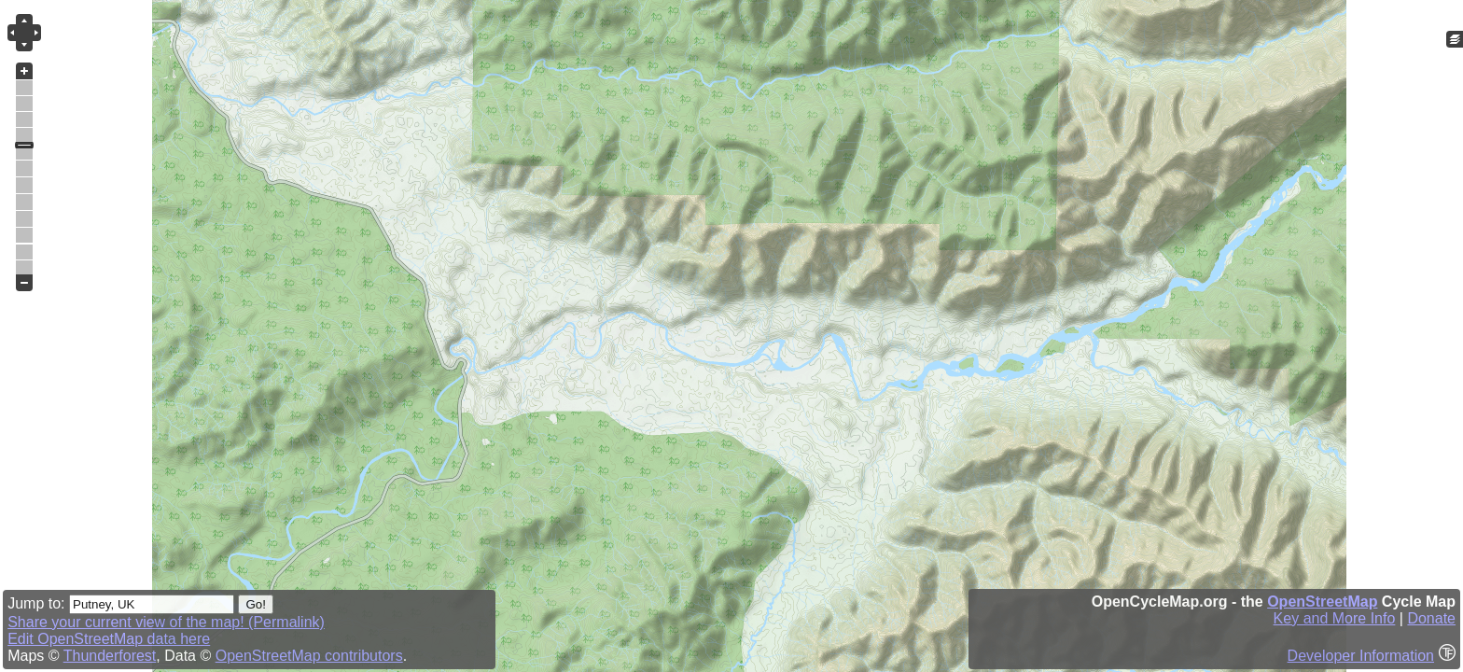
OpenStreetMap (1322, 601)
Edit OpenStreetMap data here (108, 639)
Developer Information (1361, 656)
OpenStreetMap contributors (309, 656)
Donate (1431, 618)
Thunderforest (110, 656)
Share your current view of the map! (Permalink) (166, 622)
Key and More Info (1335, 618)
